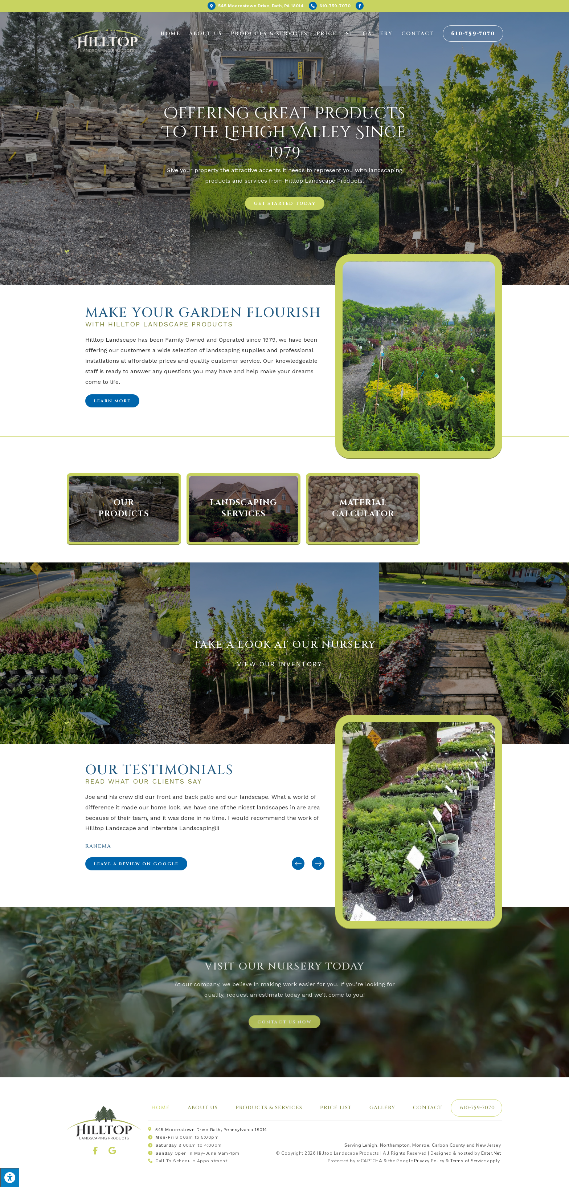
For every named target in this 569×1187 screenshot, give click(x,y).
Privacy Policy (429, 1161)
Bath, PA (256, 5)
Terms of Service (468, 1161)
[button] (284, 203)
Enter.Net (491, 1153)
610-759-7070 (477, 1107)
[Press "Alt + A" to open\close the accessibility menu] (9, 1177)
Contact (427, 1107)
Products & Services (269, 1107)
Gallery (382, 1107)
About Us (203, 1107)
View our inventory (284, 664)
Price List (336, 1107)
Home (160, 1107)
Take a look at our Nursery (284, 644)
